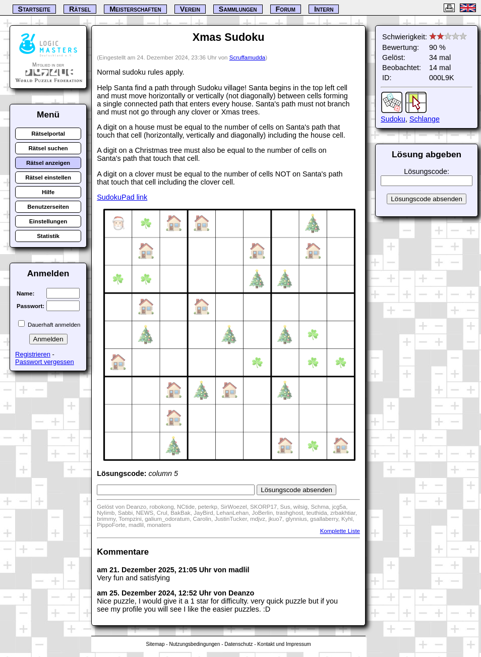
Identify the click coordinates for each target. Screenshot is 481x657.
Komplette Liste (340, 531)
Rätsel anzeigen (48, 163)
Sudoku (393, 119)
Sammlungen (238, 9)
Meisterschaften (135, 9)
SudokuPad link (122, 197)
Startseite (34, 9)
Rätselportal (48, 134)
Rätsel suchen (48, 148)
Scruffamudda (247, 57)
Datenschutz (238, 644)
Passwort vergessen (44, 362)
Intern (323, 9)
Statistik (48, 236)
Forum (285, 9)
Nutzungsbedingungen (194, 644)
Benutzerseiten (48, 207)
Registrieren (32, 354)
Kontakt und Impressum (284, 644)
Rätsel (80, 9)
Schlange (424, 119)
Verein (190, 9)
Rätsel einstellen (48, 177)
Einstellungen (48, 221)
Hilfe (48, 192)
